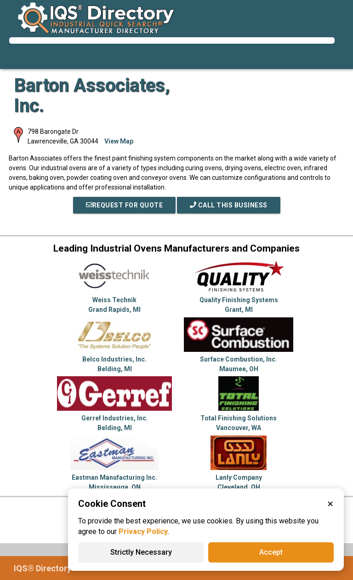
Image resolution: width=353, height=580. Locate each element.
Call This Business (229, 205)
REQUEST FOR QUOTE (124, 205)
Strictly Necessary (141, 552)
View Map (118, 141)
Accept (271, 552)
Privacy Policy (143, 531)
